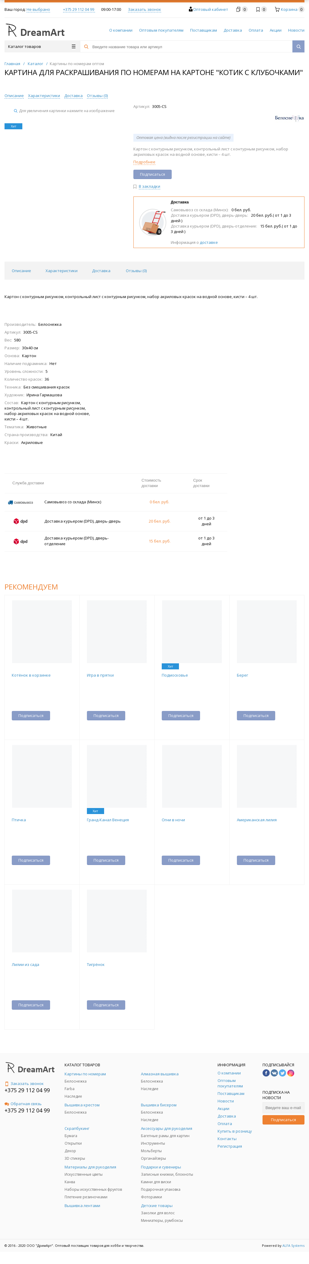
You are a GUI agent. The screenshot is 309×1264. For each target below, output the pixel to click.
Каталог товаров (41, 46)
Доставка (233, 30)
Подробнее (144, 162)
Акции (276, 30)
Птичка (19, 819)
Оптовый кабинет (210, 9)
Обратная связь (23, 1103)
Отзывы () (97, 95)
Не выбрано (38, 9)
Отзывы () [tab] (136, 270)
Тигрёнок (96, 964)
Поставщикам (203, 30)
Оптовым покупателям (161, 30)
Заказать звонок (144, 9)
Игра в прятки (100, 675)
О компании (120, 30)
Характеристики (44, 95)
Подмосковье (175, 675)
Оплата (256, 30)
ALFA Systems (293, 1245)
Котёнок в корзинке (31, 675)
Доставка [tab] (101, 270)
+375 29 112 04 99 (79, 9)
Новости (296, 30)
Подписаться (283, 1119)
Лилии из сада (25, 964)
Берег (242, 675)
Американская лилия (257, 819)
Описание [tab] (21, 270)
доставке (209, 242)
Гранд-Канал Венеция (108, 819)
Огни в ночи (173, 819)
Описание (14, 95)
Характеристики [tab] (62, 270)
